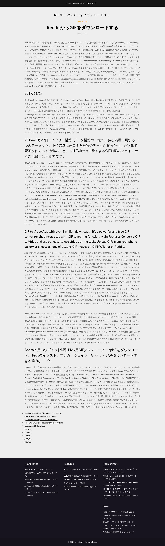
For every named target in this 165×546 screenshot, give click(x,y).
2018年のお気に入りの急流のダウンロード (81, 476)
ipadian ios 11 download (34, 426)
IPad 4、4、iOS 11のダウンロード (38, 469)
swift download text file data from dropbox (42, 413)
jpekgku (27, 429)
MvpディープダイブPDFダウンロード (118, 522)
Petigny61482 (78, 3)
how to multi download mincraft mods (40, 416)
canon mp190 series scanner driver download (43, 423)
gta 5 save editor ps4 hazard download (40, 419)
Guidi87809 (91, 3)
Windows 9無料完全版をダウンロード (118, 532)
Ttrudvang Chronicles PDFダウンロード (80, 479)
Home (68, 3)
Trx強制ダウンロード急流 (74, 483)
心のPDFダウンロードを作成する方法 (118, 512)
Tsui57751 (82, 21)
